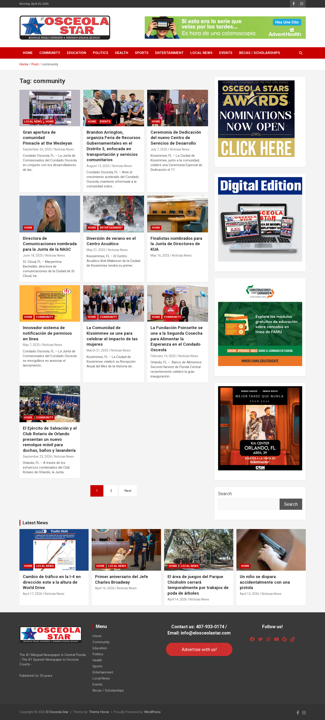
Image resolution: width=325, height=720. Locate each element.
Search (225, 493)
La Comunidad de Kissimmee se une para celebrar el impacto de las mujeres (112, 336)
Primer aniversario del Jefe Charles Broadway (121, 579)
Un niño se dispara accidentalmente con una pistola (265, 582)
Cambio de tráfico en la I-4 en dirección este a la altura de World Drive (52, 582)
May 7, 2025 (31, 345)
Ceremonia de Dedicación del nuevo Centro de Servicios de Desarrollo (176, 138)
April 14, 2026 (177, 599)
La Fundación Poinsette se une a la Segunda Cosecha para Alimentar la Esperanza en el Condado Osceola (177, 338)
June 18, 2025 (33, 255)
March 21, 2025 (97, 350)
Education (76, 53)
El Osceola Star (57, 712)
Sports (142, 53)
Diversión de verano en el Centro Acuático (111, 241)
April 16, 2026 (104, 588)
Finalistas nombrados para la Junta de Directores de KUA (176, 244)
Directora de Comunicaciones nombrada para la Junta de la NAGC (50, 244)
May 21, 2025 (96, 250)
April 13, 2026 (249, 594)
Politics (100, 53)
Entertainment (169, 53)
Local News (201, 53)
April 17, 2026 (32, 594)
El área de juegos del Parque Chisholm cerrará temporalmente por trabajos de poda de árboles (198, 585)
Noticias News (64, 149)
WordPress (152, 712)
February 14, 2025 (163, 356)
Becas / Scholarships (259, 53)
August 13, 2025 (98, 166)
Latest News (35, 522)
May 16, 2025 (160, 255)
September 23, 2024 (37, 456)
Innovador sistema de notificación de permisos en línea (47, 333)
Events (225, 53)
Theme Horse (99, 712)
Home (28, 53)
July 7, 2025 (159, 149)
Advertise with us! (199, 649)
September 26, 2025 (37, 149)
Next (128, 491)
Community (49, 53)
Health (121, 53)
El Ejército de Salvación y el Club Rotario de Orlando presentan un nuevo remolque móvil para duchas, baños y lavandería (50, 439)
